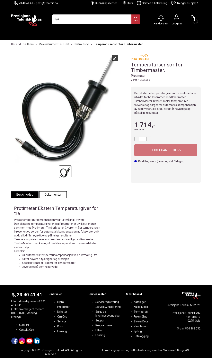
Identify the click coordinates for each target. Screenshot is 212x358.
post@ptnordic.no (47, 3)
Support (24, 324)
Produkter (63, 306)
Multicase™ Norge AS (176, 350)
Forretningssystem (114, 350)
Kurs (127, 3)
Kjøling (138, 331)
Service (61, 321)
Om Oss (62, 316)
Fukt (66, 44)
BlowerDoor (141, 321)
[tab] (25, 194)
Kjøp (165, 150)
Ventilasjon (140, 326)
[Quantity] (142, 139)
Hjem (30, 44)
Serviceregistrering (107, 301)
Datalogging (141, 336)
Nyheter (62, 311)
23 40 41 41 (23, 3)
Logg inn (176, 18)
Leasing (62, 331)
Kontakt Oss (26, 329)
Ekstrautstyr (81, 44)
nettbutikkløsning (140, 350)
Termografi (141, 311)
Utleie (98, 330)
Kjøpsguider (141, 306)
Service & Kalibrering (152, 3)
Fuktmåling (140, 316)
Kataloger (140, 301)
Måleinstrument (48, 44)
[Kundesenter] (161, 18)
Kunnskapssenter (106, 3)
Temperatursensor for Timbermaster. (118, 44)
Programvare (103, 325)
